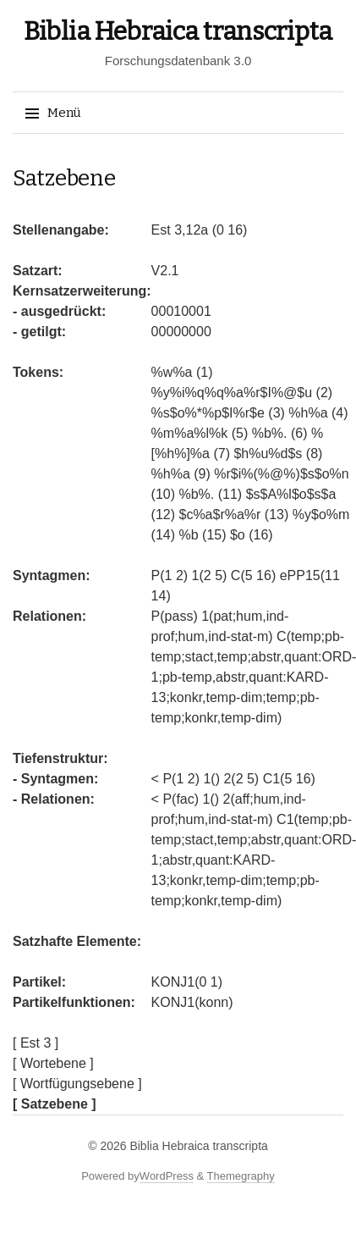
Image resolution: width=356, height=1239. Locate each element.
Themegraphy (241, 1176)
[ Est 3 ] (35, 1043)
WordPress (167, 1176)
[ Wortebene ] (53, 1063)
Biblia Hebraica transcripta (178, 31)
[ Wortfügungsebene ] (77, 1083)
